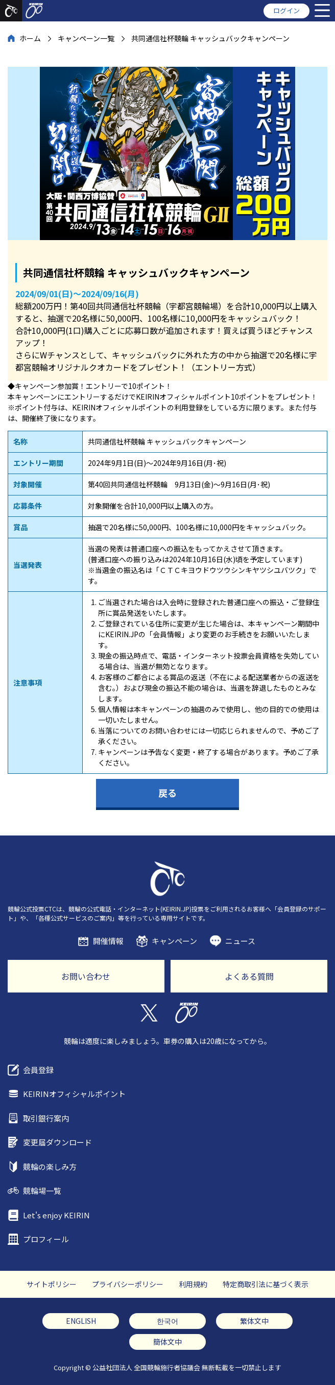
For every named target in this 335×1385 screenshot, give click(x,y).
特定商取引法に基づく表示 (265, 1284)
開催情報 (108, 940)
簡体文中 (167, 1342)
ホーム (30, 38)
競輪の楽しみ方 (50, 1166)
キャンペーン (174, 940)
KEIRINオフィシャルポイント (74, 1093)
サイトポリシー (52, 1284)
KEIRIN (186, 1013)
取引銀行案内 (46, 1118)
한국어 (167, 1321)
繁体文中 (254, 1321)
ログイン (286, 10)
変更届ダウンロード (57, 1142)
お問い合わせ (85, 976)
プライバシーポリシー (127, 1284)
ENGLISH (81, 1321)
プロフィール (46, 1239)
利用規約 (193, 1284)
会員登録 (38, 1069)
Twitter (148, 1013)
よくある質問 (249, 976)
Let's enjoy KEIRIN (56, 1215)
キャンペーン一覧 (86, 38)
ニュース (240, 940)
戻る (167, 792)
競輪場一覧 (42, 1190)
